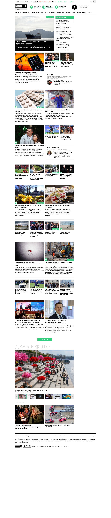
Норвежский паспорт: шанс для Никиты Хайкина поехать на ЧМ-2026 (36, 295)
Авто (73, 12)
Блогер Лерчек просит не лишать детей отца (29, 147)
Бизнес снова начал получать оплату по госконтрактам (57, 266)
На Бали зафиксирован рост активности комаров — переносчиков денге (26, 267)
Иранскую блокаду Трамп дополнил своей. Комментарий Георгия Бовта (66, 65)
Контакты (67, 441)
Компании (35, 12)
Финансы (44, 12)
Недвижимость (82, 12)
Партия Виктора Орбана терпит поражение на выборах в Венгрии (51, 65)
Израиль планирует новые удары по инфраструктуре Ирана (64, 38)
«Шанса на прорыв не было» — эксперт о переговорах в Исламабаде (51, 236)
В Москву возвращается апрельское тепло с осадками (27, 208)
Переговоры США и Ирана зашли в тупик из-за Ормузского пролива (28, 327)
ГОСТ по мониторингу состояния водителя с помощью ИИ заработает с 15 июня (62, 45)
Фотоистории (19, 408)
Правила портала (81, 441)
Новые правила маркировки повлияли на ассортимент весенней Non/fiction (52, 295)
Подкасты (26, 12)
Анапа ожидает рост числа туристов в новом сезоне (66, 235)
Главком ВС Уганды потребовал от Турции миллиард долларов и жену (66, 138)
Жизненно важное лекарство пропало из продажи (27, 111)
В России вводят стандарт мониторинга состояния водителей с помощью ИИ (36, 178)
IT (89, 12)
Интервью (18, 12)
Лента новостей (61, 17)
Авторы (89, 441)
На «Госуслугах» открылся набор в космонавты (59, 111)
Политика (52, 12)
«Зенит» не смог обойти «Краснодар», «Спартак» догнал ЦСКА (51, 138)
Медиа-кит (73, 441)
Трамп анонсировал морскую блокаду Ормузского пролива (32, 42)
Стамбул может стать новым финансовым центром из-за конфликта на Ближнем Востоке (58, 327)
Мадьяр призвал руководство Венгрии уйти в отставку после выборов (63, 27)
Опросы (94, 441)
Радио (62, 441)
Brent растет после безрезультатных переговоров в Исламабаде (20, 236)
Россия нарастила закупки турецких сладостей (56, 208)
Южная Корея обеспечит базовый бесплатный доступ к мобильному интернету (36, 236)
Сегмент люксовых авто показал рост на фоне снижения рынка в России (21, 295)
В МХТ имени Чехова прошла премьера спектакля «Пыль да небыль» (66, 177)
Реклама (57, 441)
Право (68, 12)
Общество (60, 12)
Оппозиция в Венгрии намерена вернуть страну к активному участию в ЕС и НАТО (64, 33)
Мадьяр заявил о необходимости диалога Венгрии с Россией (62, 21)
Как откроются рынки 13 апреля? (29, 73)
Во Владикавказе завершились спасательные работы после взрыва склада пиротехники (66, 296)
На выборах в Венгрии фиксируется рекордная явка (51, 177)
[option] (44, 375)
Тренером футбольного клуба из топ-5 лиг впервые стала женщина (21, 177)
